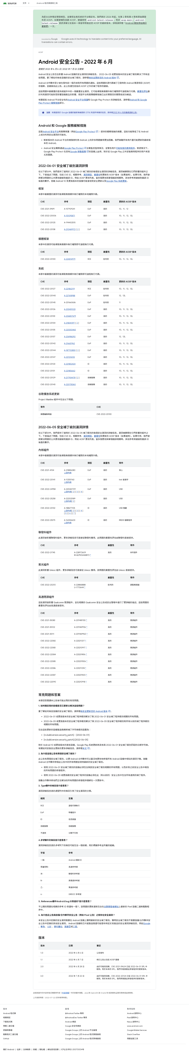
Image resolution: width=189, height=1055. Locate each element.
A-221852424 (69, 364)
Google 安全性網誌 (73, 1026)
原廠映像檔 (7, 1030)
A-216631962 (69, 343)
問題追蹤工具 (132, 1038)
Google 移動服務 (78, 151)
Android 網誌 (70, 1022)
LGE (49, 926)
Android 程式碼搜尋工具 (47, 3)
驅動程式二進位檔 (10, 1034)
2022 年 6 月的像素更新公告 (125, 112)
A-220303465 (70, 330)
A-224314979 (69, 259)
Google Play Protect (85, 131)
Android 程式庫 (9, 1013)
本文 (85, 748)
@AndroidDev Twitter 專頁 (76, 1017)
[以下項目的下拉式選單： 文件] (29, 3)
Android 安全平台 (51, 131)
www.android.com (135, 1026)
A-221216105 (69, 357)
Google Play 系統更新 (116, 181)
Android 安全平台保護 (78, 100)
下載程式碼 (7, 1022)
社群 (18, 1049)
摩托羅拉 (58, 926)
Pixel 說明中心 (132, 1017)
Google (146, 923)
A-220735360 (70, 384)
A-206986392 (69, 336)
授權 (35, 1049)
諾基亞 (67, 926)
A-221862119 (69, 289)
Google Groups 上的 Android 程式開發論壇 (83, 1034)
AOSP (40, 52)
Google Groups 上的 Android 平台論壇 (81, 1030)
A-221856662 (69, 371)
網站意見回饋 (53, 1049)
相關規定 (6, 1017)
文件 (25, 3)
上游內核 (67, 473)
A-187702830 (70, 350)
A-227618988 (69, 295)
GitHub (6, 1038)
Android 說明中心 (134, 1013)
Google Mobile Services (137, 1030)
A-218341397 (69, 323)
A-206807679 (70, 316)
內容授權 (65, 993)
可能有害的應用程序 (125, 148)
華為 (43, 926)
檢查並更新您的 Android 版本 (102, 78)
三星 (75, 926)
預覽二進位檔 (8, 1026)
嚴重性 (97, 175)
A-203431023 (69, 309)
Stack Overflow (133, 1034)
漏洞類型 (87, 175)
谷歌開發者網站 (111, 906)
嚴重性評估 (142, 91)
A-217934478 (69, 377)
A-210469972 (69, 229)
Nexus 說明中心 (133, 1022)
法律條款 (26, 1049)
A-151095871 (69, 216)
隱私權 (42, 1049)
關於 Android (8, 1049)
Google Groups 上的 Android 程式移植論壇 (83, 1038)
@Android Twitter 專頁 (74, 1013)
